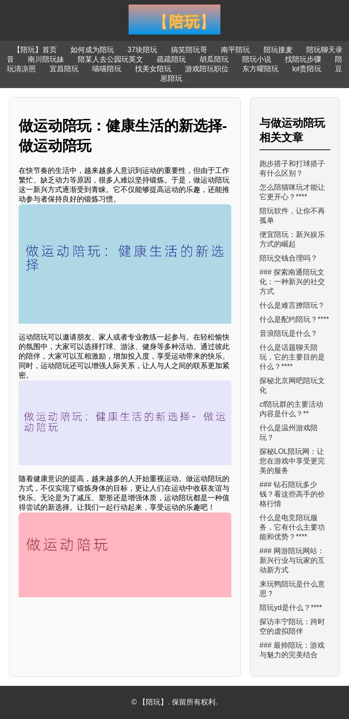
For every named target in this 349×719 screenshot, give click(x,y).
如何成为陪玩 (92, 50)
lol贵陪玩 (306, 69)
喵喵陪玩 (106, 69)
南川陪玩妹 (46, 59)
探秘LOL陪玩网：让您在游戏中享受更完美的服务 (292, 461)
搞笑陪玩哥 (189, 50)
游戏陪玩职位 (207, 69)
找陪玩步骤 (303, 59)
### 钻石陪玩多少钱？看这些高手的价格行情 (292, 494)
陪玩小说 (256, 59)
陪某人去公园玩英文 (110, 59)
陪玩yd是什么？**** (290, 607)
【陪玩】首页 (35, 50)
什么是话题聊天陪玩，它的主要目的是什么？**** (292, 357)
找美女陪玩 (153, 69)
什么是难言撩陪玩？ (292, 305)
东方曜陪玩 (260, 69)
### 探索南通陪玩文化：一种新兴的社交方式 (292, 281)
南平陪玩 (235, 50)
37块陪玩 (143, 50)
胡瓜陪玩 (214, 59)
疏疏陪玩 (171, 59)
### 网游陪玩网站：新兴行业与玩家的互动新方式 (292, 560)
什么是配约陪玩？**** (294, 319)
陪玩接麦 (278, 50)
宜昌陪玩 (64, 69)
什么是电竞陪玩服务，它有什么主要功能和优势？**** (292, 527)
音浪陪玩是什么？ (288, 333)
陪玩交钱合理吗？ (288, 258)
